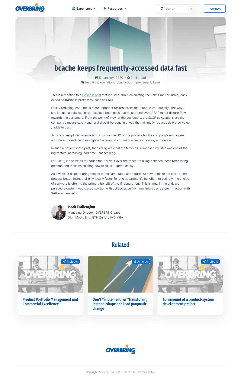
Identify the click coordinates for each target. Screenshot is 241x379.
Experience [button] (82, 8)
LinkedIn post (91, 95)
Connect (215, 8)
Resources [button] (113, 8)
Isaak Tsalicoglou (81, 206)
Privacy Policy (146, 372)
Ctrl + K (192, 8)
